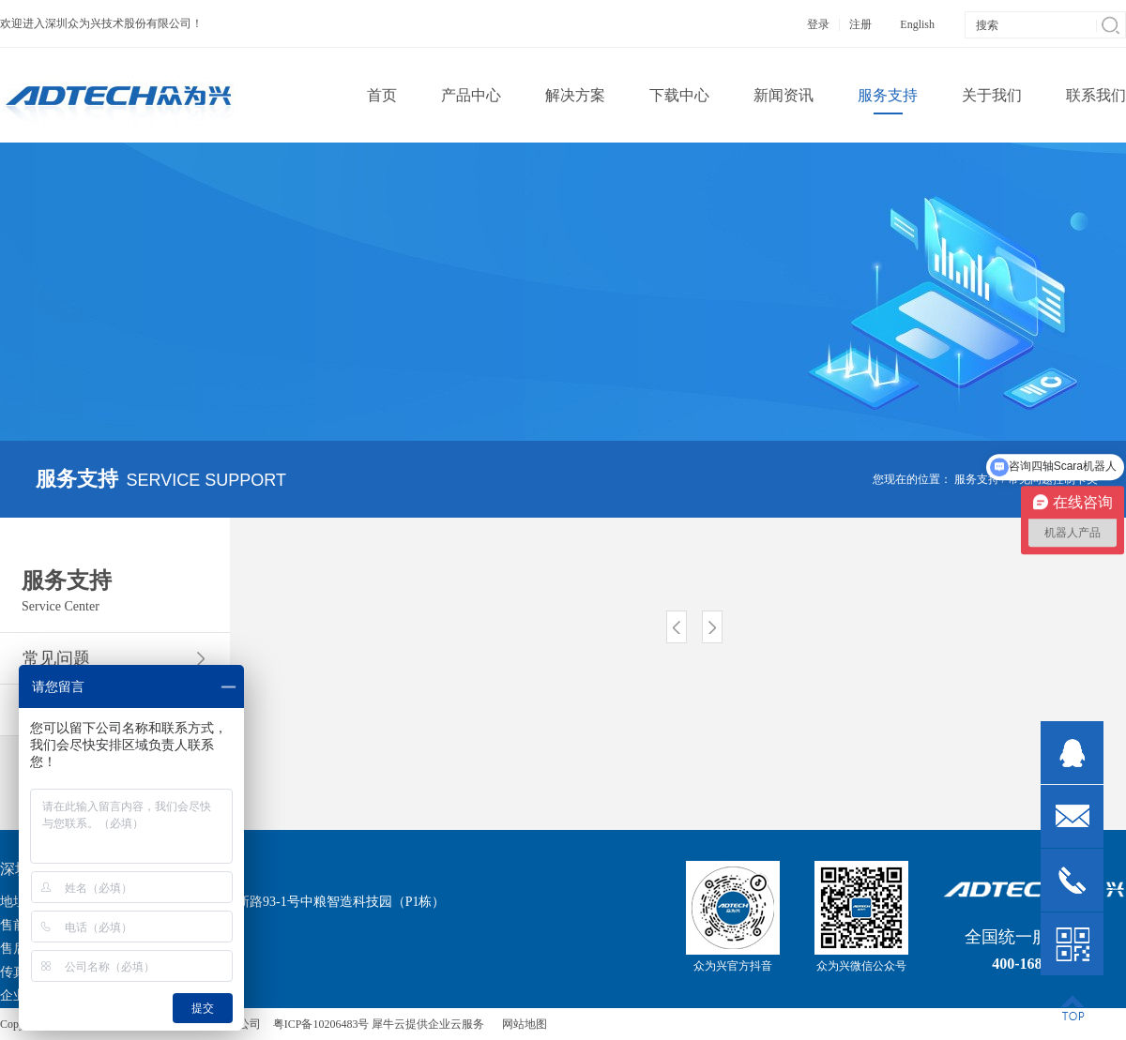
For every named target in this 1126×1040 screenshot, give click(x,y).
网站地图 (521, 1024)
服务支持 (976, 479)
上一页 (676, 626)
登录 (818, 24)
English (917, 24)
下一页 (712, 626)
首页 (382, 95)
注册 (860, 24)
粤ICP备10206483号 (321, 1024)
